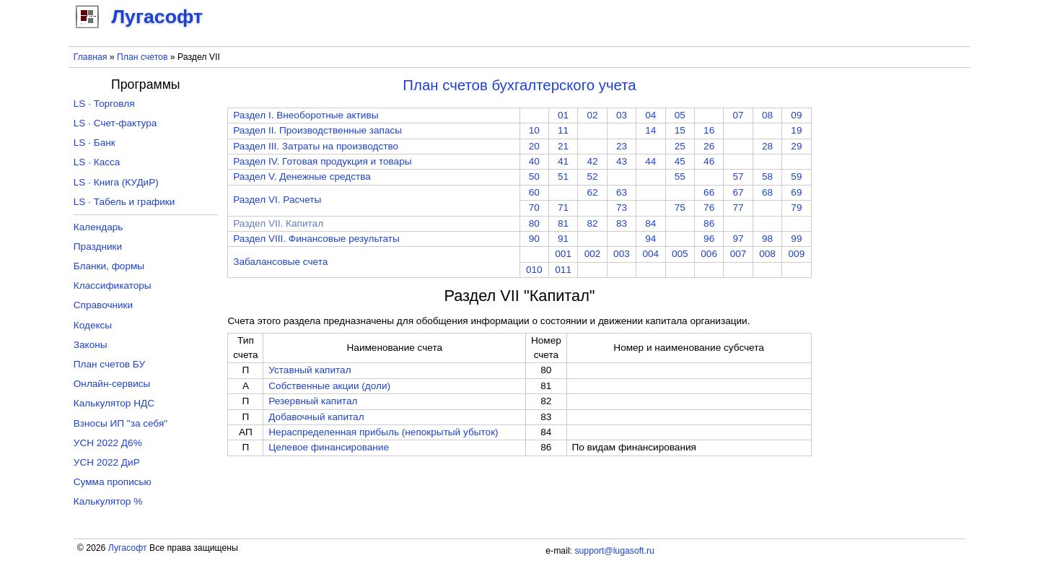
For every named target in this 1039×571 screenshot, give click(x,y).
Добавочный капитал (316, 416)
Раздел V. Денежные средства (302, 176)
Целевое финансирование (328, 447)
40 (534, 161)
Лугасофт (127, 548)
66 (708, 192)
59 (796, 176)
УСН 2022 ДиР (107, 462)
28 (767, 146)
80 (534, 223)
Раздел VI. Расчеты (277, 199)
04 (650, 115)
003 (621, 253)
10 (534, 130)
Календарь (98, 227)
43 (621, 161)
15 (680, 130)
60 (534, 192)
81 (563, 223)
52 (592, 176)
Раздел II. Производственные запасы (317, 130)
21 (563, 146)
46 (708, 161)
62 (592, 192)
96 (708, 238)
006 (709, 253)
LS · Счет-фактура (115, 123)
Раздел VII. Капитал (278, 223)
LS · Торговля (104, 103)
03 (621, 115)
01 (563, 115)
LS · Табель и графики (124, 201)
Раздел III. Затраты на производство (315, 146)
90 (534, 238)
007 (738, 253)
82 (592, 223)
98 (767, 238)
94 (650, 238)
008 (767, 253)
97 (738, 238)
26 (708, 146)
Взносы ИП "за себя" (120, 423)
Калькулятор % (108, 501)
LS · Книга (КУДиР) (116, 182)
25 (680, 146)
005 (680, 253)
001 (563, 253)
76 (708, 207)
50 (534, 176)
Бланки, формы (109, 266)
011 (563, 269)
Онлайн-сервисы (112, 383)
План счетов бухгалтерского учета (519, 85)
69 (796, 192)
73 (621, 207)
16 (708, 130)
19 (796, 130)
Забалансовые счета (280, 261)
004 (651, 253)
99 (796, 238)
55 (680, 176)
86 (708, 223)
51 (563, 176)
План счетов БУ (109, 364)
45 (680, 161)
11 (563, 130)
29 (796, 146)
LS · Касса (97, 162)
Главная (91, 57)
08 (767, 115)
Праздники (98, 246)
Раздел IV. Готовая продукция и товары (322, 161)
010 (534, 269)
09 (796, 115)
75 (680, 207)
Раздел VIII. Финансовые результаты (316, 238)
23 (621, 146)
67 (738, 192)
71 (563, 207)
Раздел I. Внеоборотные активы (305, 115)
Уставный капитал (309, 370)
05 (680, 115)
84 (650, 223)
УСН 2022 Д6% (108, 442)
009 (797, 253)
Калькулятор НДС (114, 403)
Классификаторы (113, 285)
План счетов (142, 57)
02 (592, 115)
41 (563, 161)
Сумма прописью (113, 481)
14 (650, 130)
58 (767, 176)
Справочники (103, 305)
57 (738, 176)
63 (621, 192)
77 (738, 207)
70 (534, 207)
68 (767, 192)
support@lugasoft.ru (614, 551)
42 (592, 161)
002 (592, 253)
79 (796, 207)
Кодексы (93, 325)
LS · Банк (94, 142)
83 (621, 223)
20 (534, 146)
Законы (91, 344)
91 (563, 238)
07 (738, 115)
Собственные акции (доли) (329, 385)
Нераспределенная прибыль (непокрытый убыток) (383, 432)
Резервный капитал (312, 401)
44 (650, 161)
